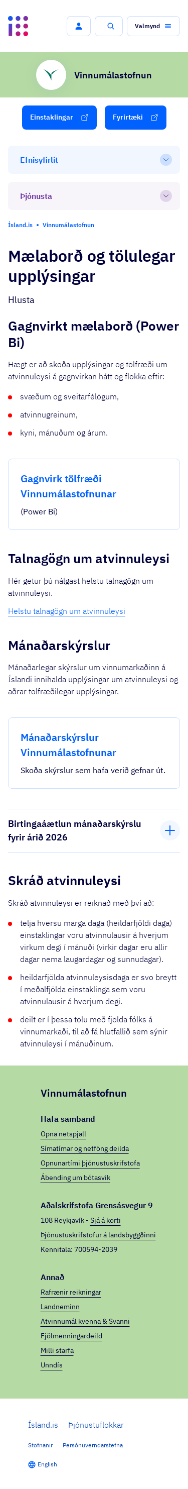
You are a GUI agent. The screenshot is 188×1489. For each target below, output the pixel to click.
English (47, 1464)
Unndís (52, 1364)
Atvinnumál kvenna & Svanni (85, 1321)
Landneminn (60, 1306)
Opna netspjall (63, 1133)
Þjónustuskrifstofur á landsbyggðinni (98, 1234)
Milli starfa (57, 1350)
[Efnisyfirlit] (94, 160)
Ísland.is (43, 1425)
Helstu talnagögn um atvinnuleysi (66, 611)
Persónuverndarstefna (93, 1445)
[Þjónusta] (94, 196)
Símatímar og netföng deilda (85, 1148)
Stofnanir (40, 1445)
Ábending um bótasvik (75, 1177)
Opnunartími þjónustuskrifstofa (90, 1162)
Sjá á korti (105, 1220)
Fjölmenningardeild (71, 1335)
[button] (79, 26)
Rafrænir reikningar (71, 1292)
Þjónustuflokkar (96, 1425)
